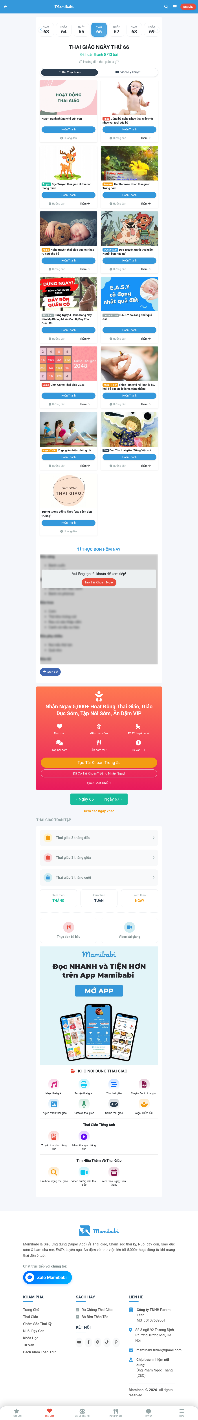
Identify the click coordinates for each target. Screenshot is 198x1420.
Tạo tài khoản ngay (99, 582)
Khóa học (30, 1338)
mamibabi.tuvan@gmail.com (159, 1350)
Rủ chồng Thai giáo (94, 1310)
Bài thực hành (69, 72)
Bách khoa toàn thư (39, 1352)
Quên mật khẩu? (99, 783)
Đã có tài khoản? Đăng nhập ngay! (99, 773)
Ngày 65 (85, 799)
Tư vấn (28, 1345)
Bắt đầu (188, 6)
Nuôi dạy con (33, 1331)
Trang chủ (31, 1310)
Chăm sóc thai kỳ (37, 1324)
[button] (40, 29)
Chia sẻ (50, 672)
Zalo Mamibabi (46, 1277)
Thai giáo (30, 1317)
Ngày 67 (113, 799)
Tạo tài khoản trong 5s (99, 762)
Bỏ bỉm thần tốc (92, 1317)
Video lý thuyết (128, 72)
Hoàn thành (68, 129)
